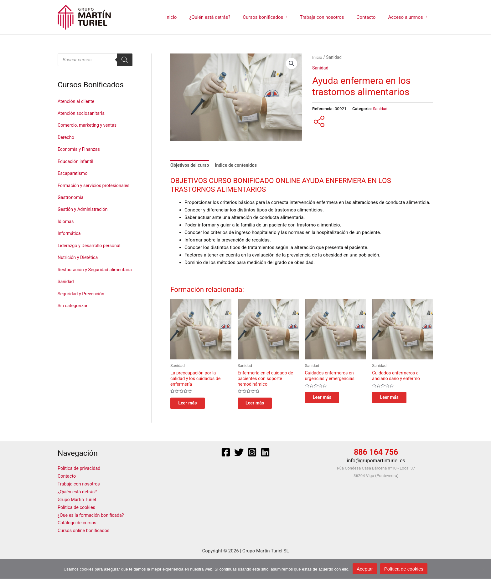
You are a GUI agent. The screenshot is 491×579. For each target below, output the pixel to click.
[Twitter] (239, 455)
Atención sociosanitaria (82, 113)
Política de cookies (77, 509)
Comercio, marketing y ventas (88, 125)
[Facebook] (225, 455)
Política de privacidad (80, 471)
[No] (483, 569)
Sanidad (66, 297)
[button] (291, 63)
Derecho (66, 137)
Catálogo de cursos (78, 524)
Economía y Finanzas (80, 148)
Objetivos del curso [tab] (190, 166)
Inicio (188, 17)
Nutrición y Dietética (79, 264)
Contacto (370, 17)
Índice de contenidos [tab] (239, 166)
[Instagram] (252, 455)
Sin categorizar (73, 320)
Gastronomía (71, 205)
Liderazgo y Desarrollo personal (90, 252)
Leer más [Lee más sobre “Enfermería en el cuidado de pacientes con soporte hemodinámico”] (260, 405)
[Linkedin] (265, 455)
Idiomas (66, 228)
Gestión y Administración (84, 217)
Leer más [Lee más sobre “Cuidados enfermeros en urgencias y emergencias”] (327, 399)
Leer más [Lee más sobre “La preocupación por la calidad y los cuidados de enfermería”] (192, 405)
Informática (70, 240)
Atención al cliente (77, 101)
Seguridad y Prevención (82, 309)
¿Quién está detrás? (223, 17)
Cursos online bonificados (85, 531)
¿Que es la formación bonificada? (92, 516)
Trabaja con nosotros (330, 17)
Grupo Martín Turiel (78, 501)
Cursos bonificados (274, 17)
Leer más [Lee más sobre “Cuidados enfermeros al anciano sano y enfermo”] (394, 399)
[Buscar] (124, 59)
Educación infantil (76, 160)
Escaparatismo (73, 172)
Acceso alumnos (407, 17)
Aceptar (365, 568)
